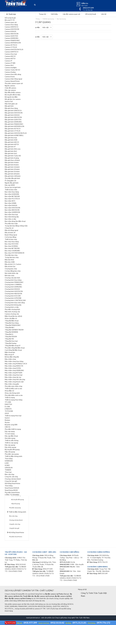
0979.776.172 (103, 622)
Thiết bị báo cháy (11, 239)
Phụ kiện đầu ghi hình (12, 178)
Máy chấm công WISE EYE (14, 366)
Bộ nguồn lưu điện (11, 97)
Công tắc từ (9, 228)
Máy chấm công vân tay (13, 377)
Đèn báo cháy (9, 275)
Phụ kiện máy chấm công (13, 386)
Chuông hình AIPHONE (13, 298)
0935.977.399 (30, 622)
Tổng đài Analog (10, 343)
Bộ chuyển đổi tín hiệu (12, 95)
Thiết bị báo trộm (11, 190)
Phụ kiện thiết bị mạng (13, 429)
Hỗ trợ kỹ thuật (10, 18)
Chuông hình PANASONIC (14, 282)
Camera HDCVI (10, 56)
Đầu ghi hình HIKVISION (13, 113)
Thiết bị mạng (10, 397)
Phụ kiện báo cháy (11, 255)
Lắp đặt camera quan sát (70, 14)
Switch (7, 418)
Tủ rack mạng (9, 434)
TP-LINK (8, 402)
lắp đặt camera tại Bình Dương (20, 598)
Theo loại (8, 472)
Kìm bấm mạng (10, 438)
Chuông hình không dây (13, 305)
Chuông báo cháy (11, 269)
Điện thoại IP (9, 354)
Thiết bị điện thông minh (13, 456)
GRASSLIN (8, 467)
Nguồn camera (10, 86)
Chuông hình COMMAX (13, 284)
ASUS (7, 413)
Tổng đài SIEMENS (11, 332)
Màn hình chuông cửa (12, 312)
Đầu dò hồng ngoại (11, 230)
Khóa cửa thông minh (12, 393)
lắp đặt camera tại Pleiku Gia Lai (57, 594)
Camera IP (8, 61)
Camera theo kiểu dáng (13, 74)
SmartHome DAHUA (12, 488)
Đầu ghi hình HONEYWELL (14, 135)
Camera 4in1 (9, 65)
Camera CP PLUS (11, 47)
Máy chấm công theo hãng (14, 361)
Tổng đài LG (9, 334)
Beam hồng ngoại (11, 235)
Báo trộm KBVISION (12, 210)
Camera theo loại (11, 54)
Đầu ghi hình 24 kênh (12, 169)
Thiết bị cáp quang (11, 443)
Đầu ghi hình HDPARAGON (14, 126)
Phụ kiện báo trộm (11, 223)
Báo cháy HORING (11, 246)
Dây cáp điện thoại (11, 436)
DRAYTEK (8, 404)
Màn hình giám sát (11, 104)
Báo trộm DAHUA (11, 205)
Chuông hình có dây (12, 307)
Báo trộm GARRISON (12, 212)
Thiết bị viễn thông (11, 440)
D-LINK (7, 406)
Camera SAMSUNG (11, 38)
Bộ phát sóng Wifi (11, 425)
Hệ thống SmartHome (12, 483)
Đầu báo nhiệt (10, 262)
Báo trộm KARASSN (12, 194)
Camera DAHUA (10, 31)
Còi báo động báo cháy (13, 271)
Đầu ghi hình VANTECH (13, 110)
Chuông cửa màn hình (12, 278)
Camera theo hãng (11, 25)
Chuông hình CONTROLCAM (15, 300)
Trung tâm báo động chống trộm (16, 226)
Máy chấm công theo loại (13, 375)
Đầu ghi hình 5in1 (11, 153)
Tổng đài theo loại (11, 341)
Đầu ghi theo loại (11, 138)
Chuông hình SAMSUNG (13, 287)
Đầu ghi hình (9, 106)
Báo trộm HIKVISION (12, 208)
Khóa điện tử (9, 391)
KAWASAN (9, 461)
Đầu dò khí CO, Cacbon (13, 264)
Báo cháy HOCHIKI (11, 244)
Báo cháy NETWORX (12, 248)
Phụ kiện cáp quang (12, 454)
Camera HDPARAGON (13, 43)
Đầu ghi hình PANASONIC (14, 124)
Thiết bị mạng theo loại (13, 416)
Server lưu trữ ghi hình (13, 187)
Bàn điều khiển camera (13, 92)
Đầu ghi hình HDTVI (12, 144)
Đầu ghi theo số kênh (12, 160)
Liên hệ (102, 14)
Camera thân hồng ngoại (13, 79)
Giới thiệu (53, 14)
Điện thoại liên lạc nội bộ (13, 316)
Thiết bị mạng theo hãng (13, 400)
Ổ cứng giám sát (10, 180)
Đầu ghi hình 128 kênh (13, 176)
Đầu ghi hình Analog (12, 158)
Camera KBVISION (11, 34)
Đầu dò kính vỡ (10, 232)
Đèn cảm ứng (9, 474)
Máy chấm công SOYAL (13, 368)
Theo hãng (8, 458)
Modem (7, 420)
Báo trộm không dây (12, 217)
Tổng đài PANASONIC (13, 325)
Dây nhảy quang (10, 447)
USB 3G (7, 427)
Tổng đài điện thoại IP (12, 345)
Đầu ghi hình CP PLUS (12, 131)
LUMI (7, 463)
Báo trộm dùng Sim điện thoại (15, 221)
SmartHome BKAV (11, 490)
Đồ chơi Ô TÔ (10, 20)
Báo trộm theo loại (11, 214)
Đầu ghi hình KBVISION (13, 117)
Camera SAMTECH (11, 52)
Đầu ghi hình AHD (11, 140)
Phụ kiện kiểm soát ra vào (14, 395)
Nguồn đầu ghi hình (11, 183)
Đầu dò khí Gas (10, 266)
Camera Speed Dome (12, 81)
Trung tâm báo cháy (12, 257)
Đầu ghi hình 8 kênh (12, 165)
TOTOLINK (9, 411)
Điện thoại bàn (10, 352)
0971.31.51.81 (79, 622)
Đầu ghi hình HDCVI (12, 142)
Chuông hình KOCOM (13, 296)
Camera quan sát (11, 22)
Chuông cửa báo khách (13, 479)
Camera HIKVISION (12, 29)
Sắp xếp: (37, 27)
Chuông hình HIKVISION (14, 291)
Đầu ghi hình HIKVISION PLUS (16, 133)
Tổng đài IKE (9, 339)
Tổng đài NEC (9, 327)
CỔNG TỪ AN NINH (12, 495)
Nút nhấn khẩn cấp (11, 273)
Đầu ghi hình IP (10, 147)
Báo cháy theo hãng (12, 241)
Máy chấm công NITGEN (13, 373)
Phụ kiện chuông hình (12, 309)
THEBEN (8, 470)
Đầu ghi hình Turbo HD (13, 156)
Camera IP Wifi (10, 63)
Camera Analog (10, 72)
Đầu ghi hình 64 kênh (12, 174)
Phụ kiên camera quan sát (14, 83)
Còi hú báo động (10, 237)
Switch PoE (9, 101)
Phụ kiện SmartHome (12, 492)
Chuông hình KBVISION (13, 293)
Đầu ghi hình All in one (12, 149)
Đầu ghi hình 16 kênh (12, 167)
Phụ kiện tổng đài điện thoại (15, 348)
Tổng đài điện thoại (11, 321)
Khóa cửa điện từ (11, 318)
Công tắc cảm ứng (11, 477)
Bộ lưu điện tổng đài (12, 357)
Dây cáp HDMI (10, 185)
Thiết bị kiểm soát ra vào (13, 388)
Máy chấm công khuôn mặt (14, 382)
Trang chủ (41, 14)
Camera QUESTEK (11, 36)
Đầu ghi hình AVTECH (12, 128)
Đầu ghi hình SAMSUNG (13, 122)
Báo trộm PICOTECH (12, 199)
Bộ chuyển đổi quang (12, 449)
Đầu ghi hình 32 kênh (12, 171)
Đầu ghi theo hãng (11, 108)
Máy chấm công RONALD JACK (16, 364)
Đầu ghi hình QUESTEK (13, 119)
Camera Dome (10, 77)
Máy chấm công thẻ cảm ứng (15, 379)
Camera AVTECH (11, 45)
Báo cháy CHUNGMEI (12, 251)
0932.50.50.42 (57, 622)
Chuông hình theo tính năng (15, 303)
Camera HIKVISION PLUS (14, 49)
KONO (7, 465)
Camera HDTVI (10, 58)
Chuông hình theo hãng (13, 280)
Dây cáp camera (10, 90)
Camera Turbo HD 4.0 (12, 70)
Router (7, 422)
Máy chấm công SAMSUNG (14, 370)
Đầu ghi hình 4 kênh (12, 162)
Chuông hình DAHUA (12, 289)
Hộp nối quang (10, 452)
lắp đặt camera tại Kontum (44, 596)
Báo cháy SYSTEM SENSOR (14, 253)
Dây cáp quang (10, 445)
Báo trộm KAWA (10, 203)
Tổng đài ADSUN (11, 336)
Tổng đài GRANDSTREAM (14, 330)
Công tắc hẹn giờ (11, 481)
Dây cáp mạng (10, 431)
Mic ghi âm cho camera (13, 99)
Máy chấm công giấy (12, 384)
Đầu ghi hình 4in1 (11, 151)
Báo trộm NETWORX (12, 196)
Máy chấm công (10, 359)
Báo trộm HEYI (10, 201)
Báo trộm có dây (10, 219)
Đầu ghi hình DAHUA (12, 115)
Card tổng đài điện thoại (13, 350)
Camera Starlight (11, 67)
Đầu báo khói (9, 260)
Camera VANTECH (11, 27)
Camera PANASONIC (12, 40)
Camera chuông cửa (12, 314)
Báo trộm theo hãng (12, 192)
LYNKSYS (8, 409)
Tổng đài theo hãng (12, 323)
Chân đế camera (10, 88)
